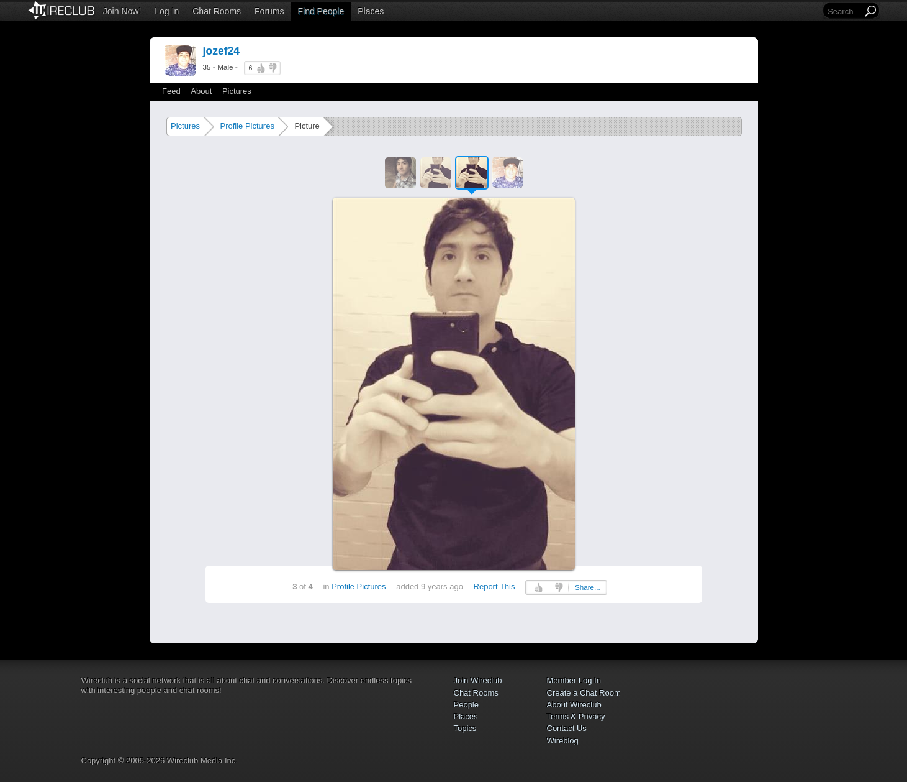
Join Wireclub (478, 680)
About (201, 91)
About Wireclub (574, 704)
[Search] (844, 11)
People (466, 704)
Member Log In (574, 680)
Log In (167, 11)
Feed (171, 91)
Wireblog (563, 740)
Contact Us (567, 728)
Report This (494, 586)
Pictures (236, 91)
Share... (587, 587)
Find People (321, 11)
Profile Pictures (247, 126)
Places (371, 11)
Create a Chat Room (584, 692)
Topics (465, 728)
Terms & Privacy (576, 716)
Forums (269, 11)
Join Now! (122, 11)
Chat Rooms (216, 11)
